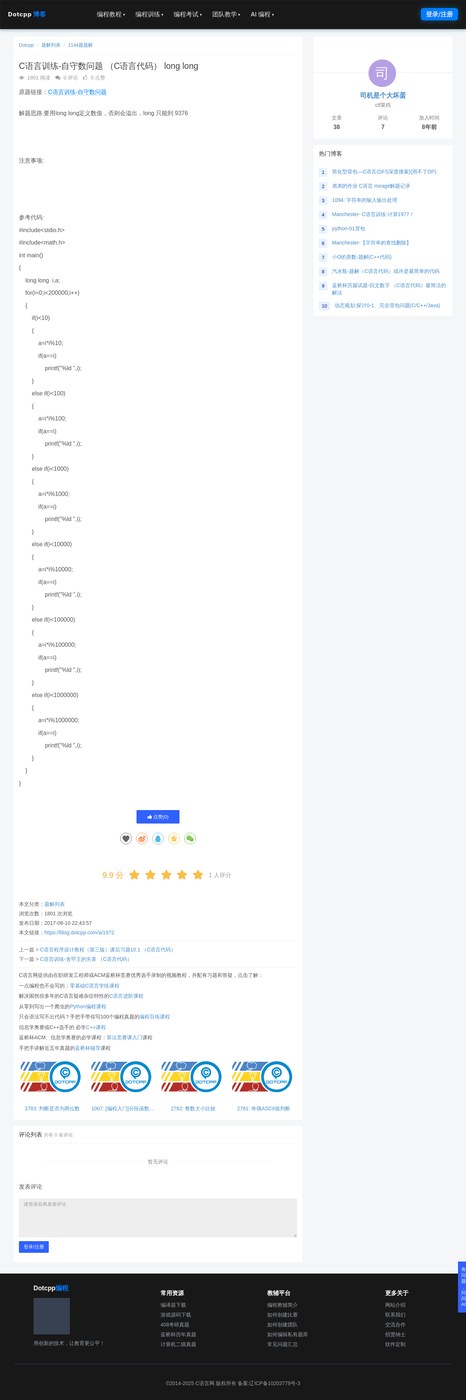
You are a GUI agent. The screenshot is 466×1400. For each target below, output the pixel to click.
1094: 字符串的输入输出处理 (364, 200)
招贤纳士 (395, 1334)
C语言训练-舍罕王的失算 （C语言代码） (86, 959)
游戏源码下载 (176, 1315)
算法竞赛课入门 (124, 1037)
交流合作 (395, 1324)
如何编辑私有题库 (287, 1334)
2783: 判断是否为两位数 (52, 1108)
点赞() (158, 817)
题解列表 (51, 45)
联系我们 (395, 1315)
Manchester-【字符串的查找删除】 (371, 243)
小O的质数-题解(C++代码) (361, 257)
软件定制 (395, 1344)
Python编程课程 (88, 1006)
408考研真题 (175, 1324)
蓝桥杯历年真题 (178, 1334)
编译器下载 (173, 1305)
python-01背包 (348, 228)
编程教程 (111, 14)
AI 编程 (262, 14)
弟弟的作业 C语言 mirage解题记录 (371, 186)
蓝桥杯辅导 (87, 1048)
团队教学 (226, 14)
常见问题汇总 (282, 1344)
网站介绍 (395, 1305)
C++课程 (96, 1027)
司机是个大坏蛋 (383, 95)
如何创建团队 (282, 1324)
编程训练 (149, 14)
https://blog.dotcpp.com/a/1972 (79, 932)
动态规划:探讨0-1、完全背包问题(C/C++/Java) (387, 305)
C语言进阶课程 (126, 996)
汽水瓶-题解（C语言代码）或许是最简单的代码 (385, 271)
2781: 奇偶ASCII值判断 (264, 1108)
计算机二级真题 (178, 1344)
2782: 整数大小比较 (193, 1108)
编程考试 (188, 14)
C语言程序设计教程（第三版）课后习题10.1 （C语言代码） (108, 950)
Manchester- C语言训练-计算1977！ (373, 214)
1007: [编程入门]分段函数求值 (122, 1108)
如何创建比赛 (282, 1315)
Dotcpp (27, 14)
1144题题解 (80, 45)
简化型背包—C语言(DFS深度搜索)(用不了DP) (384, 172)
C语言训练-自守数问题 (77, 92)
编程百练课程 (154, 1017)
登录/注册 (439, 14)
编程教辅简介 (282, 1305)
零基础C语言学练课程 (94, 986)
